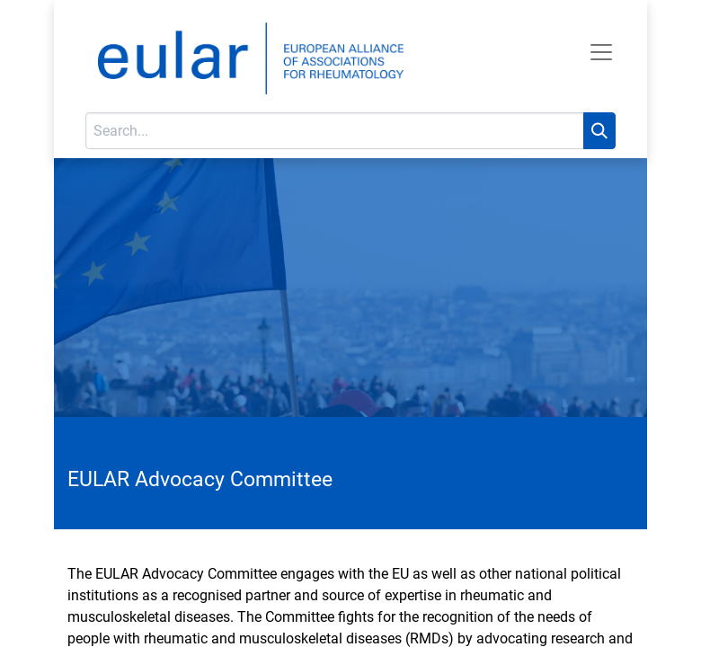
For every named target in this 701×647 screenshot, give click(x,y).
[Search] (599, 130)
